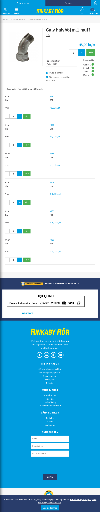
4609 (52, 153)
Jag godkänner (50, 507)
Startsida (6, 19)
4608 (52, 125)
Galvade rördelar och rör (37, 19)
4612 (52, 239)
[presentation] (54, 465)
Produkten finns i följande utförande (25, 89)
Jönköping (50, 425)
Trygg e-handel (50, 376)
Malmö (50, 421)
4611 (52, 211)
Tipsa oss (50, 398)
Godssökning (50, 402)
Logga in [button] (95, 3)
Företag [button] (68, 3)
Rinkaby (50, 418)
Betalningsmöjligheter (50, 372)
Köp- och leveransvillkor (50, 369)
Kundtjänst (50, 379)
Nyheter (50, 383)
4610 (52, 182)
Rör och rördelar (19, 19)
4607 (52, 96)
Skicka (50, 477)
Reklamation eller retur (50, 405)
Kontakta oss (50, 395)
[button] (6, 10)
